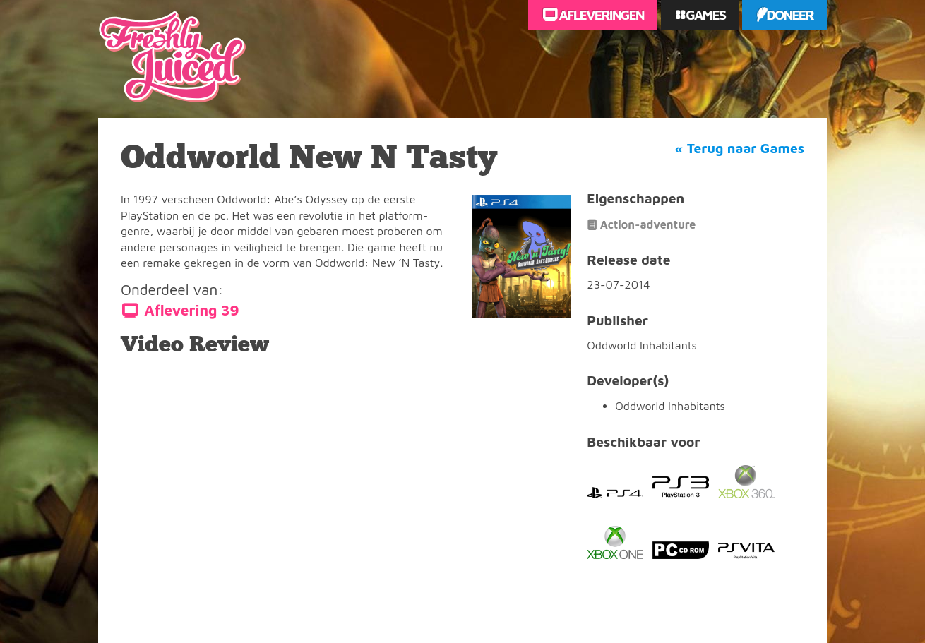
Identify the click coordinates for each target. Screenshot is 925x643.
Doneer (789, 14)
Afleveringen (600, 14)
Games (704, 14)
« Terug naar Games (739, 148)
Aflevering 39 (191, 310)
